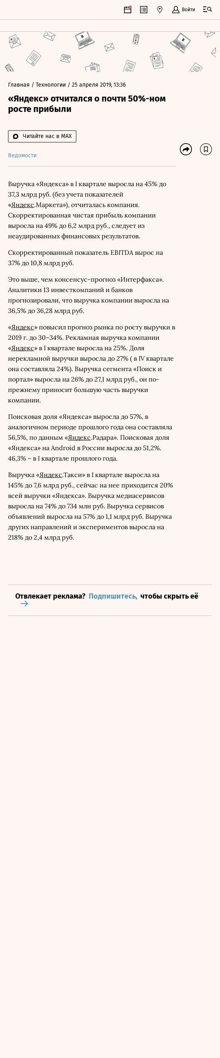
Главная (19, 84)
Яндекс (22, 205)
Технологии (51, 84)
